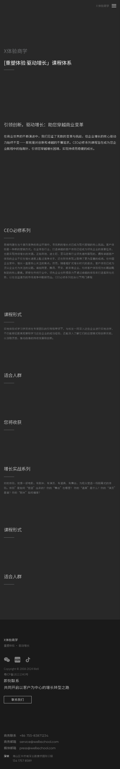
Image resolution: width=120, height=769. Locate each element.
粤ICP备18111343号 (16, 674)
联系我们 (18, 699)
